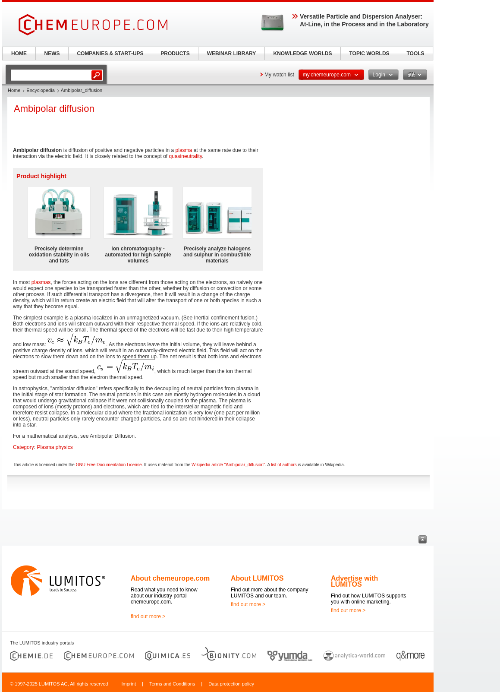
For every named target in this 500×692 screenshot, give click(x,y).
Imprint (128, 683)
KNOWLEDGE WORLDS (303, 54)
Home (14, 90)
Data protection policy (231, 683)
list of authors (283, 464)
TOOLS (415, 54)
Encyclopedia (40, 90)
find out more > (148, 616)
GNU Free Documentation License (109, 464)
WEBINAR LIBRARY (231, 54)
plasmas (41, 282)
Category (23, 447)
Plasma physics (54, 447)
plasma (184, 150)
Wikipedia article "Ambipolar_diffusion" (228, 464)
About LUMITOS (257, 578)
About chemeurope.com (170, 578)
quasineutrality (185, 156)
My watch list (279, 75)
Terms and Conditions (172, 683)
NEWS (52, 54)
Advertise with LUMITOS (354, 581)
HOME (19, 54)
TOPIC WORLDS (369, 54)
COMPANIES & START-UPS (110, 54)
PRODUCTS (174, 54)
